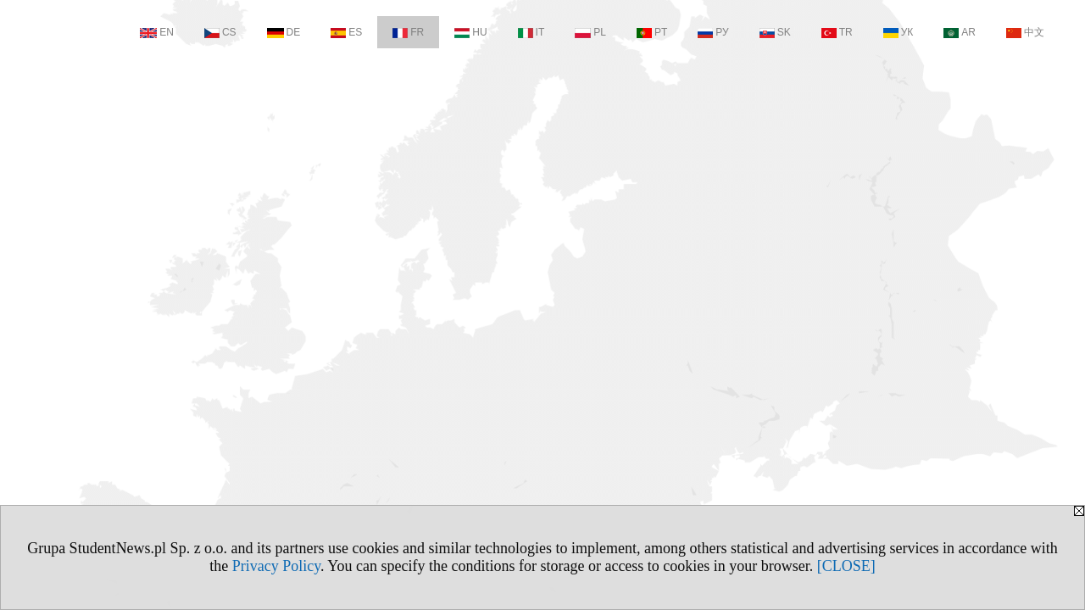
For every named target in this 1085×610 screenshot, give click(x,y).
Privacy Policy (276, 565)
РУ (713, 32)
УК (898, 32)
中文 (1025, 32)
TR (837, 32)
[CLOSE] (846, 565)
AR (959, 32)
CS (220, 32)
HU (470, 32)
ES (346, 32)
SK (775, 32)
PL (590, 32)
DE (284, 32)
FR (408, 32)
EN (157, 32)
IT (531, 32)
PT (652, 32)
